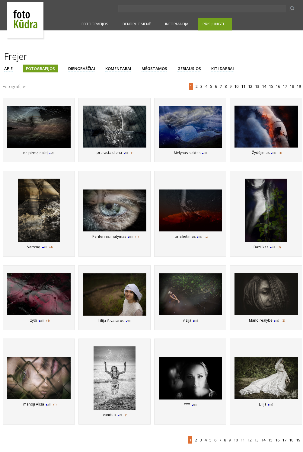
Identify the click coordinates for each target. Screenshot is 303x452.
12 (250, 86)
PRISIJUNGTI (213, 24)
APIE (8, 68)
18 (292, 86)
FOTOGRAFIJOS (94, 24)
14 (264, 86)
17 (285, 86)
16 (278, 86)
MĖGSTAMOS (154, 68)
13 (257, 86)
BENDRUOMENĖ (137, 24)
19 (299, 86)
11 (243, 86)
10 (236, 86)
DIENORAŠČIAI (81, 68)
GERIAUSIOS (189, 68)
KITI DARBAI (222, 68)
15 (271, 86)
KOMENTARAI (118, 68)
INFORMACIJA (176, 24)
